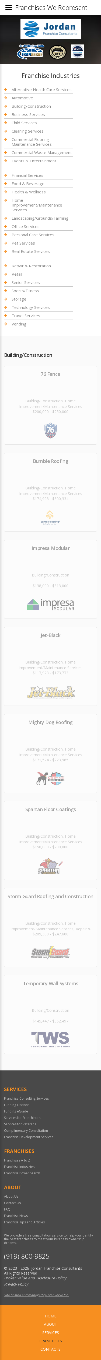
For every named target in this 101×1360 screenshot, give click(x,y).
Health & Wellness (29, 191)
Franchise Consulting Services (26, 1098)
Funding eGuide (16, 1111)
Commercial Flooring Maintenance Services (32, 142)
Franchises (50, 1340)
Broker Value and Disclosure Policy (35, 1277)
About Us (11, 1196)
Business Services (28, 114)
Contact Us (12, 1203)
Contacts (50, 1349)
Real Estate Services (31, 251)
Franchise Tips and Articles (24, 1222)
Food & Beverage (28, 183)
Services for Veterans (20, 1124)
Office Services (26, 226)
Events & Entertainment (34, 160)
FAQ (7, 1209)
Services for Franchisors (22, 1117)
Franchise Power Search (22, 1173)
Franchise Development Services (28, 1137)
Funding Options (16, 1105)
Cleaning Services (28, 131)
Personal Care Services (33, 234)
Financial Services (27, 175)
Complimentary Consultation (26, 1130)
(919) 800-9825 (27, 1256)
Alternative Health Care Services (42, 89)
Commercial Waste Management (42, 152)
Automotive (22, 97)
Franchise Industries (19, 1166)
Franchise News (16, 1215)
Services (50, 1332)
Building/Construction (31, 106)
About (50, 1324)
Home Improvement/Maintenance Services (37, 204)
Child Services (24, 122)
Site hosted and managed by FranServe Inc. (36, 1295)
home (50, 1315)
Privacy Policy (16, 1284)
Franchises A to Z (17, 1160)
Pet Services (23, 243)
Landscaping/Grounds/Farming (40, 218)
